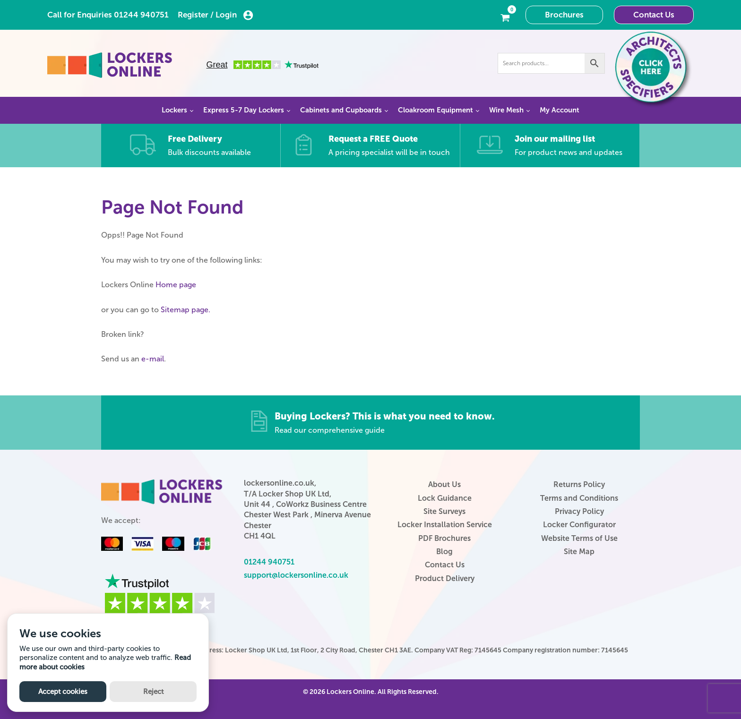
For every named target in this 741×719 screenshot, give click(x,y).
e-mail (152, 358)
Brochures (564, 14)
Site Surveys (444, 511)
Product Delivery (444, 578)
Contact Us (653, 14)
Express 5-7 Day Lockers (243, 110)
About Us (444, 484)
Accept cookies (62, 691)
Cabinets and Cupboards (341, 110)
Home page (175, 284)
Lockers (174, 110)
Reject (153, 691)
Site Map (579, 551)
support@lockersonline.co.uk (296, 575)
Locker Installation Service (444, 524)
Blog (444, 551)
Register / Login (215, 15)
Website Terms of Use (579, 538)
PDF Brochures (444, 538)
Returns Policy (579, 484)
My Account (559, 110)
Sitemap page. (185, 309)
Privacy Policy (579, 511)
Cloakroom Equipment (435, 110)
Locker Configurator (579, 524)
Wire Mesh (506, 110)
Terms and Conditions (579, 498)
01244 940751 (141, 14)
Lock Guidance (445, 498)
